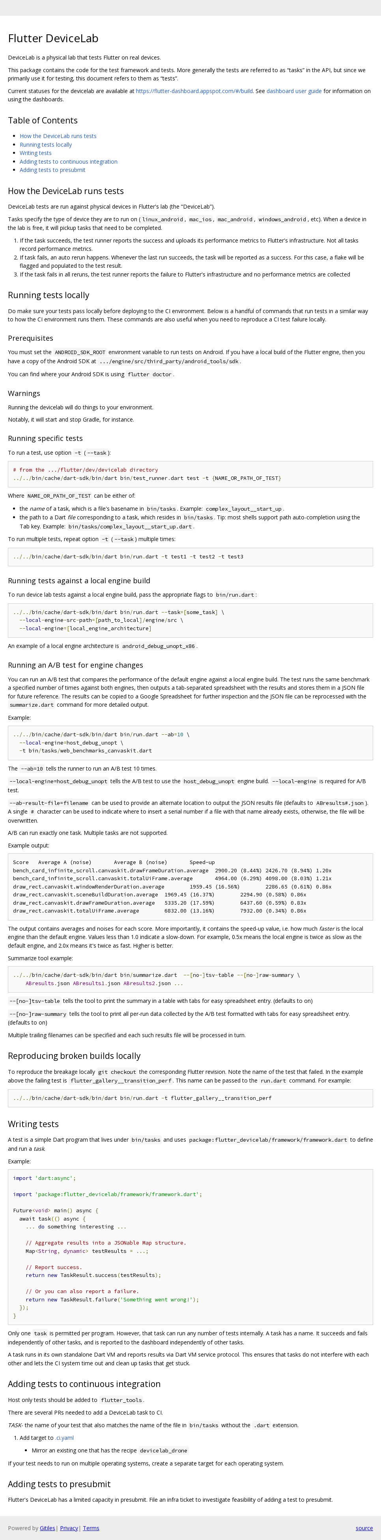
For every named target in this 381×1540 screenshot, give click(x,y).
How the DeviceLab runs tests (58, 136)
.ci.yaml (64, 1437)
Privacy (69, 1528)
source (364, 1528)
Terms (91, 1528)
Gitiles (47, 1528)
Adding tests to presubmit (53, 170)
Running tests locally (46, 144)
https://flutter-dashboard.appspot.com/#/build (194, 91)
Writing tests (36, 153)
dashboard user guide (294, 91)
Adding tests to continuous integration (69, 161)
